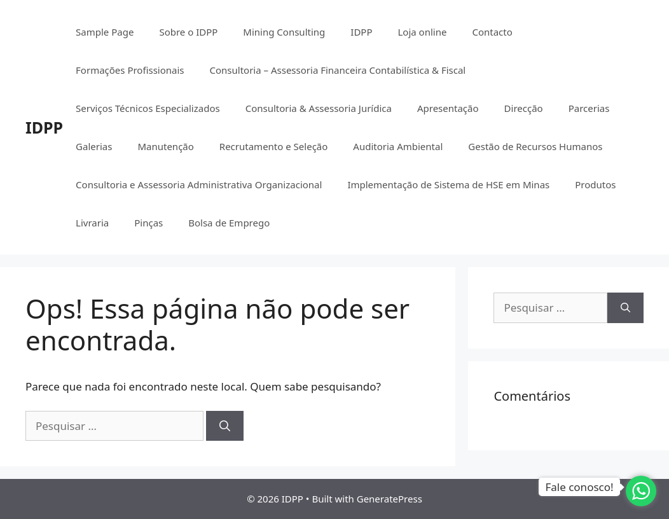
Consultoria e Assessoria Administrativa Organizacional (199, 184)
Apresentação (448, 108)
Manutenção (165, 146)
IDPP (44, 127)
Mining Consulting (284, 31)
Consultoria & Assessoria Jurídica (318, 108)
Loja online (421, 31)
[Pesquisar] (225, 426)
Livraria (92, 222)
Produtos (595, 184)
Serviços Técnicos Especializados (148, 108)
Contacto (492, 31)
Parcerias (589, 108)
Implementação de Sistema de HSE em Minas (448, 184)
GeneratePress (389, 498)
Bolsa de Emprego (229, 222)
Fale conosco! (579, 487)
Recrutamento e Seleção (273, 146)
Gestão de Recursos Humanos (535, 146)
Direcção (523, 108)
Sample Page (105, 31)
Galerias (94, 146)
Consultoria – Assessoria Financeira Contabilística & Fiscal (338, 70)
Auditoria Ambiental (398, 146)
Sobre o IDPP (188, 31)
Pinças (148, 222)
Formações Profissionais (130, 70)
